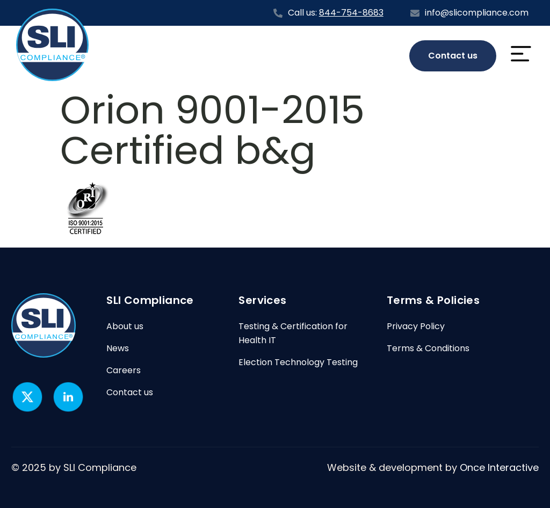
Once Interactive (499, 467)
